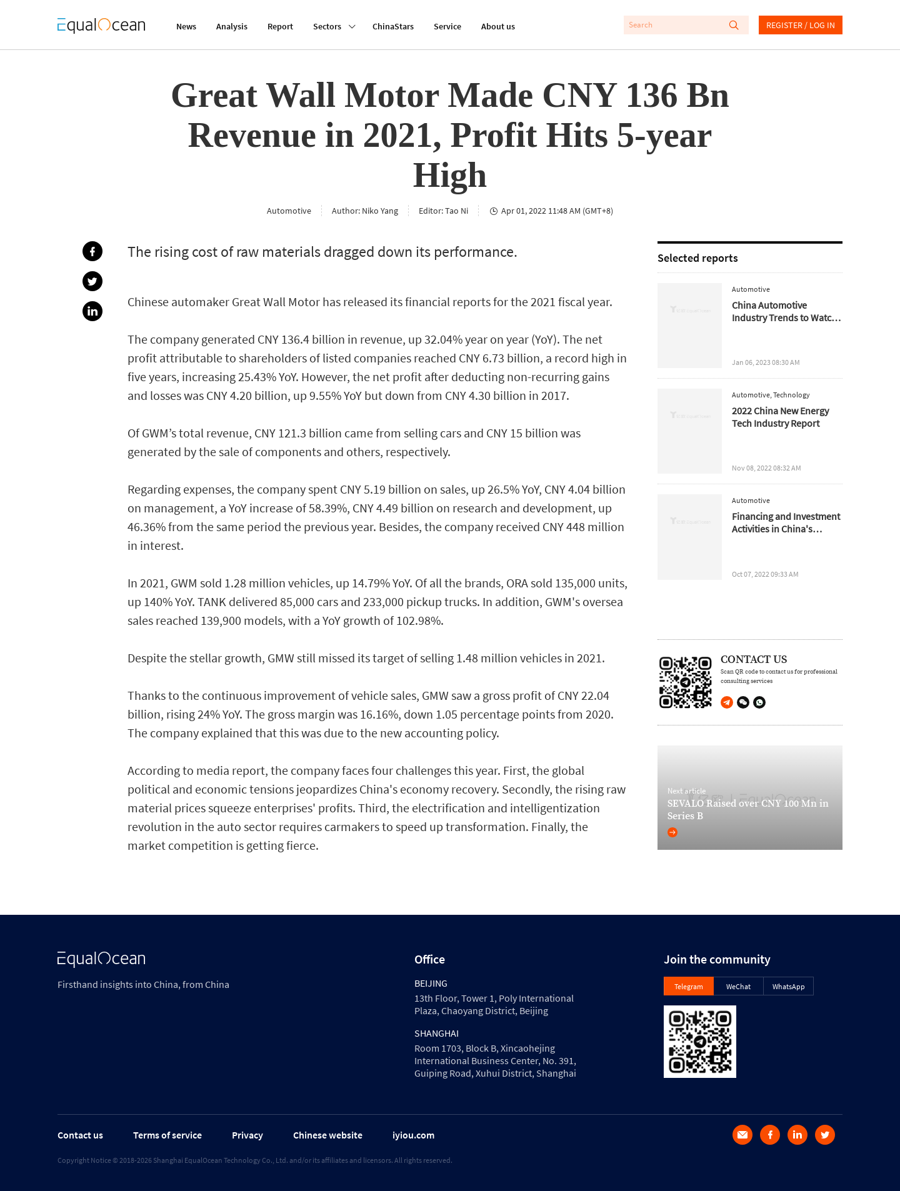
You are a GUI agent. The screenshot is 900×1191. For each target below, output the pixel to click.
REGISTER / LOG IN (800, 25)
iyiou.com (413, 1135)
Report (280, 26)
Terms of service (167, 1135)
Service (447, 26)
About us (498, 26)
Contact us (80, 1135)
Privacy (247, 1135)
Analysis (232, 26)
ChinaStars (393, 26)
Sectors (327, 25)
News (186, 26)
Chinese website (327, 1135)
